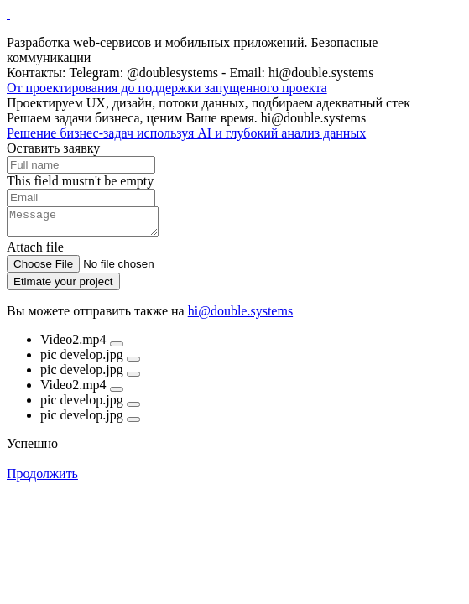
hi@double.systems (240, 316)
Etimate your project (63, 286)
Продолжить (42, 478)
